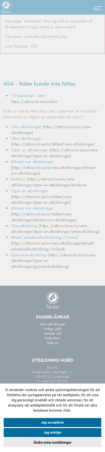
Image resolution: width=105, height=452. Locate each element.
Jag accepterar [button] (52, 422)
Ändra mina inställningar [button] (52, 442)
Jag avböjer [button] (52, 432)
